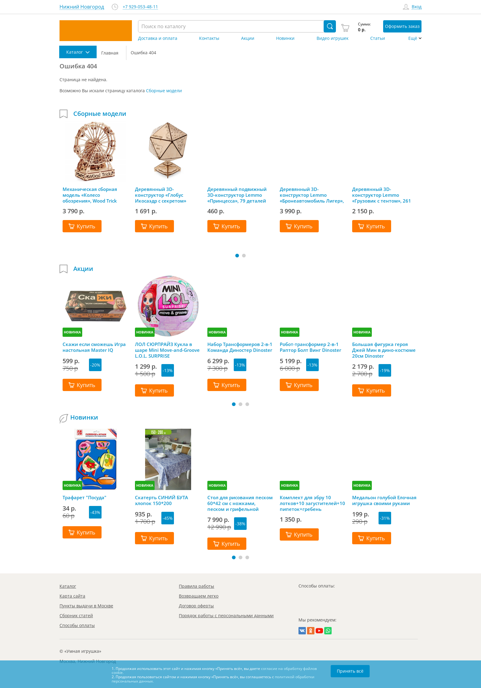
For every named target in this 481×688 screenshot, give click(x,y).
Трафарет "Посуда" (84, 497)
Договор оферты (196, 606)
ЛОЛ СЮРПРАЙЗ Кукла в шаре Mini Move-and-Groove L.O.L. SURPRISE (167, 350)
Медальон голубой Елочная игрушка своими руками (384, 500)
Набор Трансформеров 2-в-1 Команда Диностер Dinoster (239, 347)
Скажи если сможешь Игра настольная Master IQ (94, 347)
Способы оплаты (77, 625)
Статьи (377, 38)
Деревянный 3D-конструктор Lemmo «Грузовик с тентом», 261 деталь (381, 194)
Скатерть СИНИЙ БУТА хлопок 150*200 (161, 500)
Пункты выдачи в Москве (86, 606)
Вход (416, 7)
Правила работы (196, 586)
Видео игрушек (332, 38)
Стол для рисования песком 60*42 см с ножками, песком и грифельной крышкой (240, 503)
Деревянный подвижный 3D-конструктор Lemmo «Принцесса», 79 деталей (237, 194)
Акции (247, 38)
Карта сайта (72, 596)
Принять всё (350, 671)
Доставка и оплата (157, 38)
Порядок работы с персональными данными (226, 615)
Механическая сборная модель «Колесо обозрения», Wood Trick (90, 194)
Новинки (285, 38)
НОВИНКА (72, 332)
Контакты (209, 38)
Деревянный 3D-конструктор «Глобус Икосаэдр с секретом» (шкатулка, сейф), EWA (161, 194)
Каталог (68, 586)
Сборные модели (164, 90)
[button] (237, 255)
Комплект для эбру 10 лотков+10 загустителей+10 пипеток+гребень (312, 503)
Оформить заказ (402, 26)
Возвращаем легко (198, 596)
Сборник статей (76, 615)
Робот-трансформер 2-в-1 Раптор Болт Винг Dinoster (310, 347)
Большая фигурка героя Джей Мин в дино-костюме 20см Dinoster (384, 350)
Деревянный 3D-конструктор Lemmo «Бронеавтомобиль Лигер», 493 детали (312, 194)
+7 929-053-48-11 (140, 7)
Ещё (412, 38)
